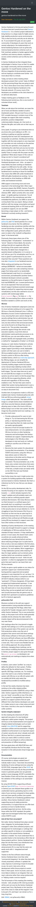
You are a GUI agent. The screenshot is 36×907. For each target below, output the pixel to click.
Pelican (13, 904)
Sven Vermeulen (6, 19)
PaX (13, 222)
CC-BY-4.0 (10, 905)
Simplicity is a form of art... (10, 902)
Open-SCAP (11, 786)
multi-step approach (27, 358)
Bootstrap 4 (23, 904)
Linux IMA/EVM (12, 726)
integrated (11, 261)
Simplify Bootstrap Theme (26, 905)
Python (18, 904)
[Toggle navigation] (32, 3)
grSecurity (4, 222)
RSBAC (7, 897)
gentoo (32, 22)
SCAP (28, 767)
